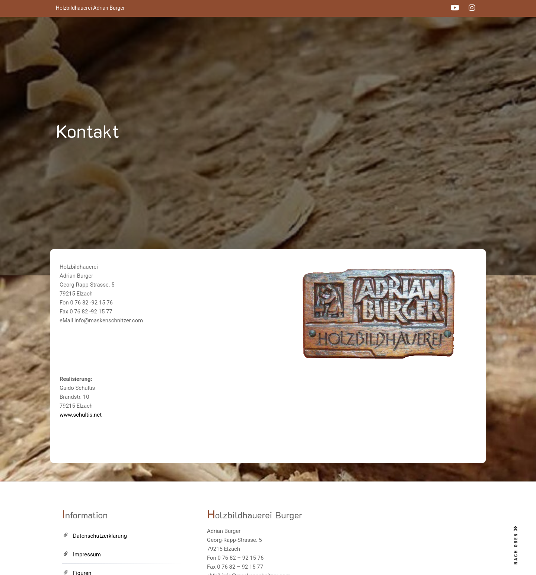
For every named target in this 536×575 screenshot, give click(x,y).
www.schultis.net (81, 414)
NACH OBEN (516, 545)
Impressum (87, 554)
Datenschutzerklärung (100, 536)
